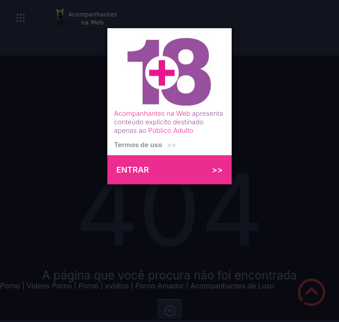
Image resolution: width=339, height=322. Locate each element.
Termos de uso (145, 144)
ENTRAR (169, 169)
